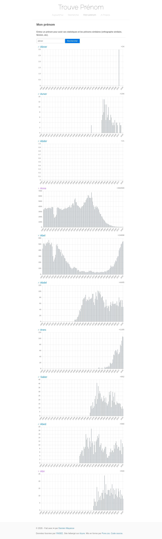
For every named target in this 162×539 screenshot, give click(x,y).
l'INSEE (59, 533)
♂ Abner (42, 46)
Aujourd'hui (57, 15)
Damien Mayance (66, 528)
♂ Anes (42, 329)
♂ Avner (42, 94)
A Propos (105, 15)
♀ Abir (41, 471)
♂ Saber (42, 377)
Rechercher (72, 41)
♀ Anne (42, 188)
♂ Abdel (42, 282)
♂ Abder (42, 141)
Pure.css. (106, 533)
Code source (116, 533)
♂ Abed (42, 424)
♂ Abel (41, 235)
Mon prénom (89, 15)
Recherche (73, 15)
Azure (82, 533)
